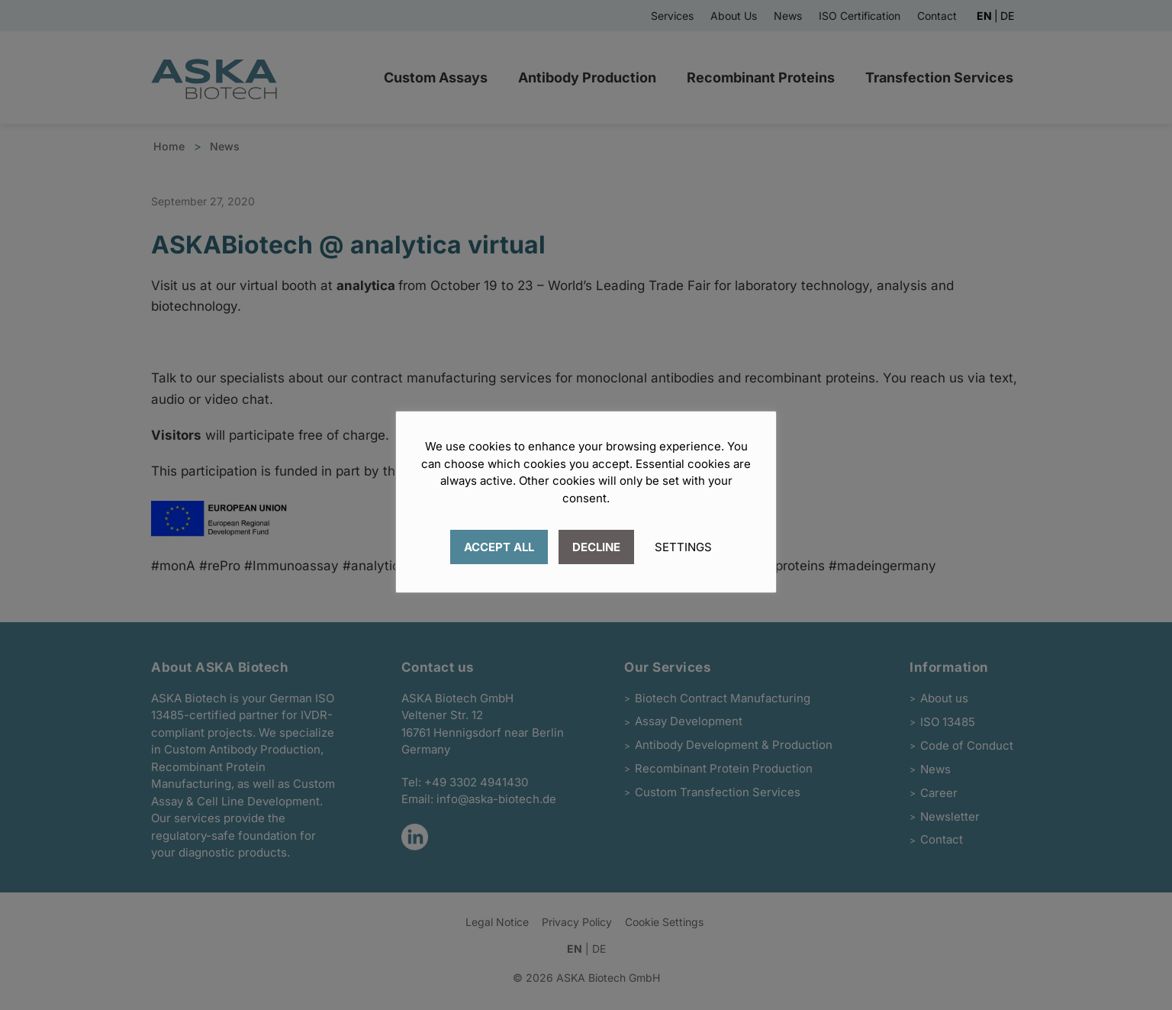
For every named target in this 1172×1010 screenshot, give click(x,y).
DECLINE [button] (596, 547)
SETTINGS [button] (683, 547)
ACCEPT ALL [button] (499, 547)
